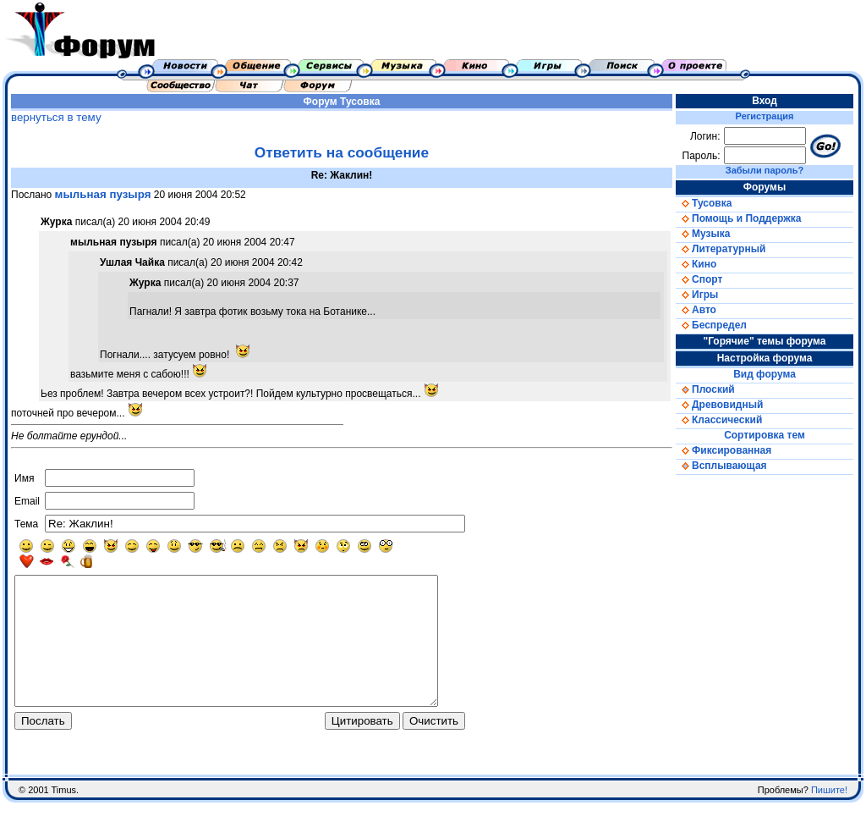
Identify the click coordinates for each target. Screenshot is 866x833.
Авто (696, 310)
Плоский (705, 389)
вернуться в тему (56, 117)
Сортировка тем (764, 435)
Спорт (699, 279)
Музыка (703, 234)
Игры (697, 295)
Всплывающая (721, 466)
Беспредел (711, 325)
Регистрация (765, 116)
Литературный (720, 249)
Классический (719, 420)
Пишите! (829, 820)
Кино (696, 264)
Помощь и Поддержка (738, 218)
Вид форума (764, 374)
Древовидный (719, 405)
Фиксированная (723, 450)
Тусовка (360, 102)
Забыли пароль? (764, 170)
